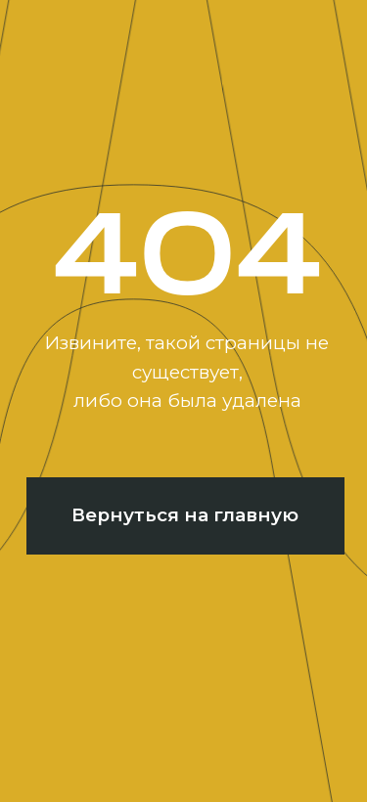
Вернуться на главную (184, 515)
